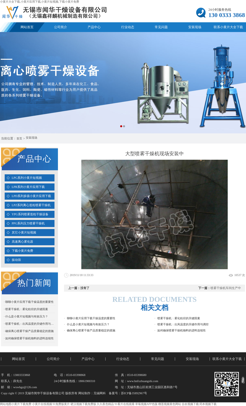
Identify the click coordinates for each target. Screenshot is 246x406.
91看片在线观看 (125, 404)
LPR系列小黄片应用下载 (28, 187)
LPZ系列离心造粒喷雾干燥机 (31, 205)
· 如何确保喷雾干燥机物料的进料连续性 (29, 338)
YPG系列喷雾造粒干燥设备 (30, 214)
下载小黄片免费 (22, 250)
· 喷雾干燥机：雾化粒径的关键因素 (26, 309)
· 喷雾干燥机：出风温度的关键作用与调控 (29, 323)
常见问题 (161, 27)
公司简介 (60, 27)
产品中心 (94, 27)
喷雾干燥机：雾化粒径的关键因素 (178, 318)
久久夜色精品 (105, 404)
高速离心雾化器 (22, 241)
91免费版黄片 (61, 404)
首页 (20, 138)
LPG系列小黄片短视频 (27, 177)
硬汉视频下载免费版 (83, 404)
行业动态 (127, 27)
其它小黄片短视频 (24, 232)
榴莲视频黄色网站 (169, 404)
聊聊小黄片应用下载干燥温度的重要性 (91, 318)
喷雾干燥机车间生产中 (225, 288)
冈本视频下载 (208, 404)
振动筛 (16, 259)
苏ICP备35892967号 (134, 393)
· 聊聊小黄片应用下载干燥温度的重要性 (29, 301)
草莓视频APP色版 (146, 404)
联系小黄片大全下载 (227, 359)
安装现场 (194, 27)
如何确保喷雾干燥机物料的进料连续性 (181, 330)
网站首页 (27, 27)
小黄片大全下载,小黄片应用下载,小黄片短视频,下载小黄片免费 (39, 1)
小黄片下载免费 (21, 404)
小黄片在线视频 (42, 404)
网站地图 (5, 404)
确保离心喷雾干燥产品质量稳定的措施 (91, 330)
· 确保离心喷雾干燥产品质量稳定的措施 (29, 331)
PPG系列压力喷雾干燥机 (28, 223)
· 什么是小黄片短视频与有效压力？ (26, 316)
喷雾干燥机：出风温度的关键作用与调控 (183, 324)
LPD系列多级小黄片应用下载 (31, 196)
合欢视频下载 (190, 404)
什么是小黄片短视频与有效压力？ (88, 324)
